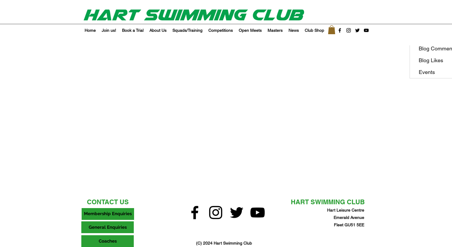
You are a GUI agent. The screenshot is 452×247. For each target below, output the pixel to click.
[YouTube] (366, 30)
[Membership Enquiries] (108, 214)
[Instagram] (349, 30)
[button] (331, 29)
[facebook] (340, 30)
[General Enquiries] (107, 227)
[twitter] (357, 30)
